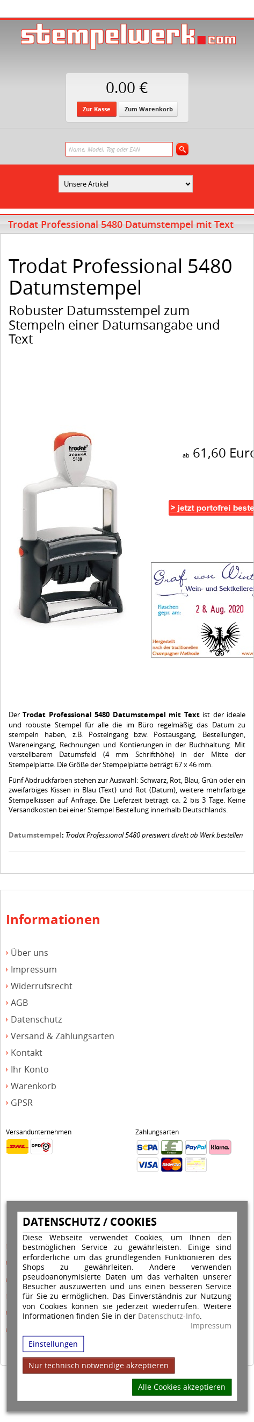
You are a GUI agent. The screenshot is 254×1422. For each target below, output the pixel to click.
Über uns (29, 953)
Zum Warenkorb (149, 109)
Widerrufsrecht (41, 986)
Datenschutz (36, 1019)
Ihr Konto (30, 1069)
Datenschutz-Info (169, 1315)
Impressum (211, 1326)
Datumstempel (35, 835)
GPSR (22, 1103)
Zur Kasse (97, 109)
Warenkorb (33, 1086)
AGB (19, 1003)
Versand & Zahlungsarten (62, 1036)
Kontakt (26, 1053)
